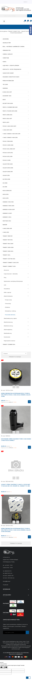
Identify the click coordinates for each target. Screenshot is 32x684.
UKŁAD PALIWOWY (8, 333)
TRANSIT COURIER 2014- (9, 344)
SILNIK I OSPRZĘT (7, 292)
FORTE (4, 61)
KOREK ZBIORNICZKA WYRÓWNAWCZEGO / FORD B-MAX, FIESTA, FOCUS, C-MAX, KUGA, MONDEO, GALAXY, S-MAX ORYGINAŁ (16, 530)
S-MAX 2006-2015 (7, 228)
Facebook (5, 584)
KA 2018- (5, 186)
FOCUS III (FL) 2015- (8, 156)
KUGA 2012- (6, 194)
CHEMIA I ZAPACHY (8, 54)
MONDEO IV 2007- (7, 213)
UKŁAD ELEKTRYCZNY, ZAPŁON (10, 318)
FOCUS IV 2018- (7, 160)
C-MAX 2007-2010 (7, 129)
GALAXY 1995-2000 (8, 164)
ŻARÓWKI (5, 88)
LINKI (5, 285)
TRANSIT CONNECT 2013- (9, 266)
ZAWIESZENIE (7, 337)
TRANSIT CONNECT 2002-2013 (11, 262)
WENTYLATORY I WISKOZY (10, 311)
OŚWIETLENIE (7, 288)
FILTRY (5, 277)
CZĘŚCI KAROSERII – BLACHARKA (11, 273)
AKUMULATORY (7, 42)
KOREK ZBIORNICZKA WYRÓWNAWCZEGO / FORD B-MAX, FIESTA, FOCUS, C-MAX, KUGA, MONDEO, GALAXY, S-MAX (16, 395)
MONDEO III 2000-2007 (9, 209)
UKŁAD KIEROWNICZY (8, 325)
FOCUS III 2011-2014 (8, 152)
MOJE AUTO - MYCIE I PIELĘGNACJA (12, 69)
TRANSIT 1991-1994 (8, 239)
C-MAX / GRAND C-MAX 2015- (10, 137)
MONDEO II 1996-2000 (8, 205)
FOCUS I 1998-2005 (8, 141)
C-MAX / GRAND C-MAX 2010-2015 (11, 133)
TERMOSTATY (8, 303)
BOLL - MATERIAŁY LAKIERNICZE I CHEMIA (13, 46)
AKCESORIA (6, 39)
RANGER (5, 224)
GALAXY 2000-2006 (8, 167)
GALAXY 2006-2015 (8, 171)
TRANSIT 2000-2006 (8, 247)
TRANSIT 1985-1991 (7, 236)
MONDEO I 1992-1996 (8, 201)
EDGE (4, 99)
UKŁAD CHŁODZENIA (8, 296)
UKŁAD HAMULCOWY (8, 322)
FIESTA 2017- (6, 122)
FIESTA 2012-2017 (7, 118)
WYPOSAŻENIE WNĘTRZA (9, 340)
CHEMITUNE (6, 57)
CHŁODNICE (7, 307)
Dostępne (15, 353)
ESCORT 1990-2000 (8, 103)
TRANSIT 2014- (6, 255)
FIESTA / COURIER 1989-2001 (10, 107)
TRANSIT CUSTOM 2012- (9, 258)
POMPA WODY (8, 299)
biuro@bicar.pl (6, 581)
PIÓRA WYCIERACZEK (8, 80)
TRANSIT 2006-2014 (8, 251)
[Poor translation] (5, 667)
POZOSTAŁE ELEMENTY (10, 314)
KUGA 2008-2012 (7, 190)
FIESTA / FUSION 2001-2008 (10, 111)
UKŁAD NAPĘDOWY (8, 329)
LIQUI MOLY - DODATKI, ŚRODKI (11, 65)
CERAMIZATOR (6, 50)
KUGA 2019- (6, 198)
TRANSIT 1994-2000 (8, 243)
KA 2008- (5, 183)
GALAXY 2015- (6, 175)
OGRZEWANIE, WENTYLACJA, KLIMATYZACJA (13, 281)
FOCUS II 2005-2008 (8, 145)
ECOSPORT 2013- (7, 95)
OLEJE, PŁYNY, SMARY (8, 73)
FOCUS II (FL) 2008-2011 (9, 148)
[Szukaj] (16, 15)
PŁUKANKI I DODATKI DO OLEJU (11, 76)
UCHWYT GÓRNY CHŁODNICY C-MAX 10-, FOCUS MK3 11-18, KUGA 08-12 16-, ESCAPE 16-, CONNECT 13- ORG (15, 485)
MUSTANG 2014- (7, 220)
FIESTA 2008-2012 (7, 114)
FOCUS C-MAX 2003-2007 (9, 126)
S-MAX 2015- (6, 232)
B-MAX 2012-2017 (7, 92)
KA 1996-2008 (6, 179)
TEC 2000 (5, 84)
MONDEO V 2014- (7, 217)
